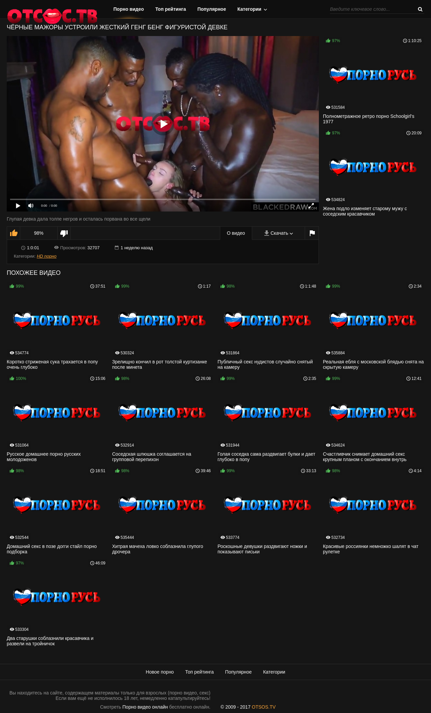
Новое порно (160, 672)
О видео (236, 233)
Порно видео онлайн (145, 707)
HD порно (46, 256)
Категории (249, 9)
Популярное (211, 9)
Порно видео (128, 9)
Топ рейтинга (170, 9)
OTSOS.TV (264, 707)
